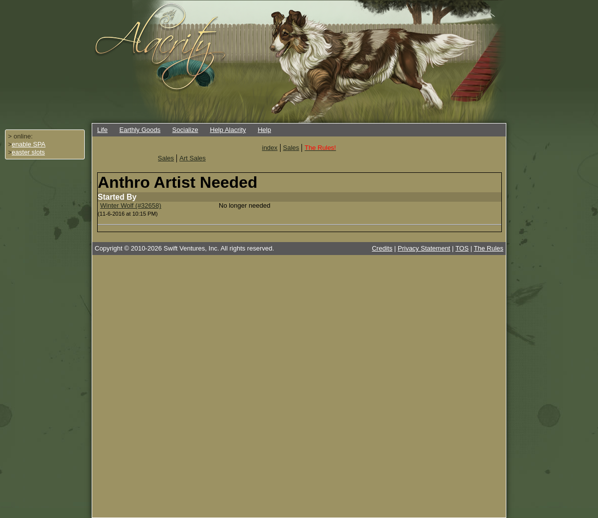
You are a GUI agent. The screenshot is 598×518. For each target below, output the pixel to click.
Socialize (185, 129)
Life (102, 129)
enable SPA (29, 144)
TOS (462, 248)
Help (264, 129)
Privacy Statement (424, 248)
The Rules (488, 248)
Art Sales (192, 158)
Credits (382, 248)
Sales (291, 147)
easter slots (28, 152)
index (270, 147)
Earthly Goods (140, 129)
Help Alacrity (228, 129)
